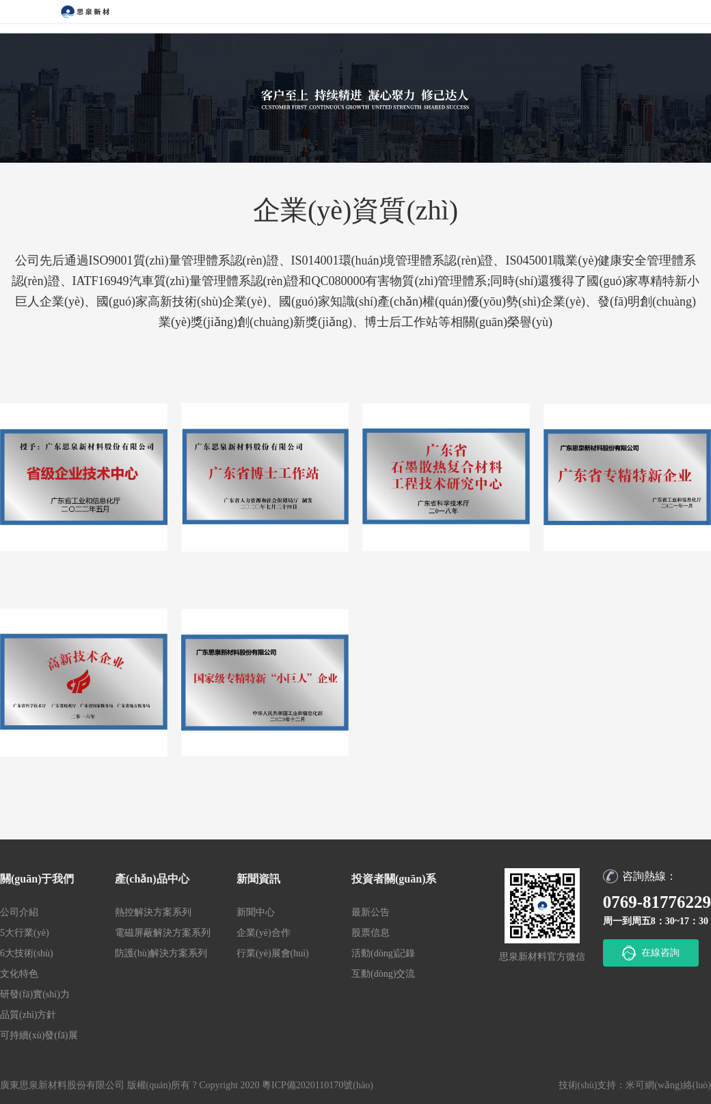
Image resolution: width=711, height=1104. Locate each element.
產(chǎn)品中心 (152, 879)
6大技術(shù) (26, 953)
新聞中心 (256, 912)
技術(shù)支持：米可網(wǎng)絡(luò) (635, 1085)
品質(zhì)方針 (28, 1015)
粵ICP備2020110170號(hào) (317, 1085)
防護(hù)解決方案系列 (161, 953)
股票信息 (370, 933)
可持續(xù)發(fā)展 (39, 1035)
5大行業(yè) (24, 933)
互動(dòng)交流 (383, 974)
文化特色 (19, 974)
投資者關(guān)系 (393, 879)
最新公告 (370, 912)
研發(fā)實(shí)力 (35, 994)
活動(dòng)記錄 (383, 953)
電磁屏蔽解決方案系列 (163, 933)
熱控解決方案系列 (153, 912)
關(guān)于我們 (37, 879)
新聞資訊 (258, 879)
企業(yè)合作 (264, 933)
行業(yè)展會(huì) (273, 953)
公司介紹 (19, 912)
